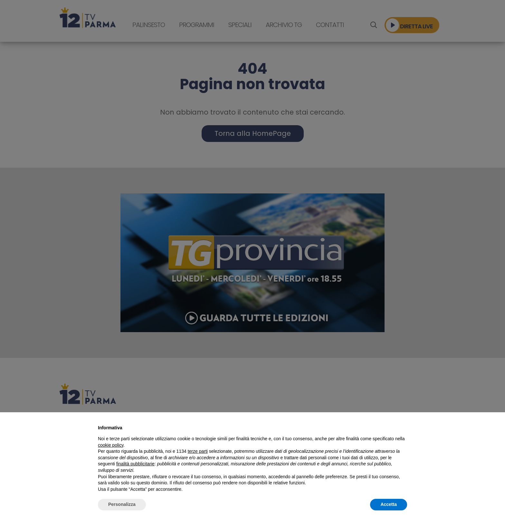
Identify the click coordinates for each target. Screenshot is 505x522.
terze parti (198, 451)
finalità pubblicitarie (135, 463)
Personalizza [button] (122, 504)
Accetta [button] (388, 504)
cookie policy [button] (110, 445)
